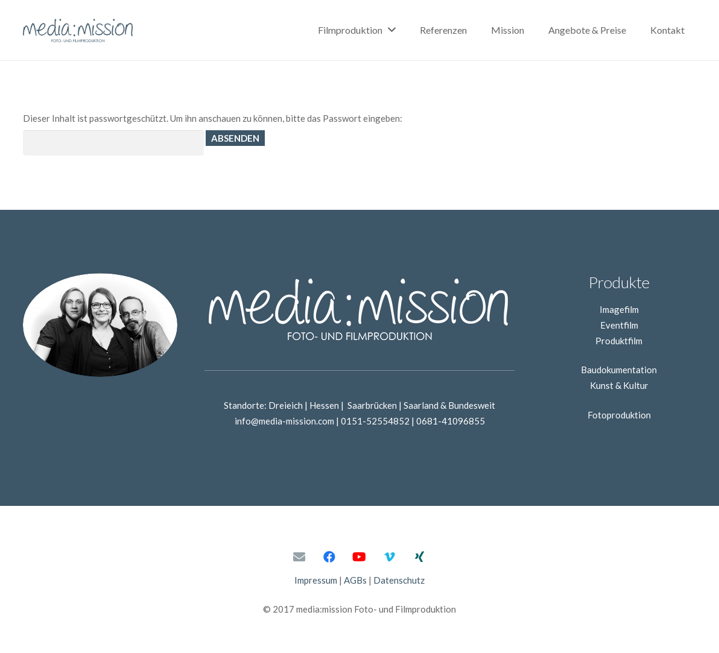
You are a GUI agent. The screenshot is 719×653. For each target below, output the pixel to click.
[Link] (79, 30)
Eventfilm (619, 325)
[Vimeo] (390, 557)
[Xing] (420, 557)
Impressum (315, 580)
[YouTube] (359, 557)
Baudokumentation (619, 369)
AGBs (355, 580)
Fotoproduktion (619, 414)
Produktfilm (618, 340)
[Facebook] (329, 557)
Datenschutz (399, 580)
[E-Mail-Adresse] (299, 557)
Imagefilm (619, 309)
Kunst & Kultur (619, 385)
